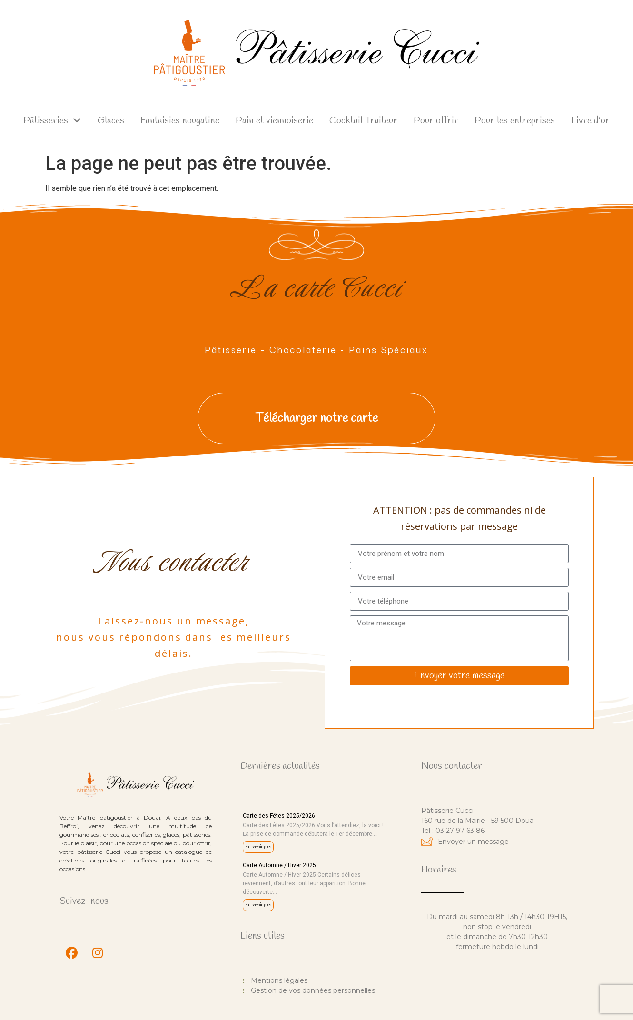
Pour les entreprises (515, 120)
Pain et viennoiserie (274, 120)
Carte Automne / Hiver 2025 (279, 865)
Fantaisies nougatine (179, 120)
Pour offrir (436, 120)
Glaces (111, 120)
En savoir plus (258, 847)
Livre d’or (590, 120)
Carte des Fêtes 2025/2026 (279, 815)
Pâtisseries (52, 120)
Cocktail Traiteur (363, 120)
